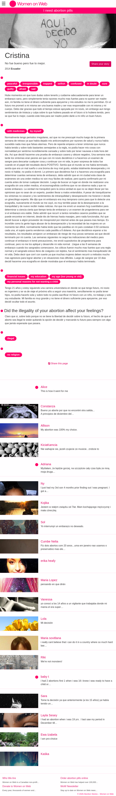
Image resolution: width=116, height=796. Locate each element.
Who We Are (9, 778)
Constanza (48, 406)
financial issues (16, 276)
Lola (43, 618)
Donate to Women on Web (16, 786)
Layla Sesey (49, 715)
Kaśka (45, 754)
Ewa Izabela (49, 734)
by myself (35, 131)
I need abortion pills (58, 10)
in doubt (92, 83)
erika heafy (48, 560)
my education (38, 276)
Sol (43, 522)
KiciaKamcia (49, 445)
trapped (47, 83)
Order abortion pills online (74, 778)
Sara (44, 696)
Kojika (45, 502)
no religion (13, 354)
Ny (42, 483)
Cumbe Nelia (49, 541)
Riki (43, 657)
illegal (10, 338)
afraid (22, 89)
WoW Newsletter (69, 786)
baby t (45, 676)
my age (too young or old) (66, 276)
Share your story (100, 64)
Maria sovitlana (51, 638)
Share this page (58, 363)
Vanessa (46, 599)
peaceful (12, 83)
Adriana (46, 464)
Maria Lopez (49, 580)
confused (76, 83)
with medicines (16, 131)
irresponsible (30, 83)
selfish (61, 83)
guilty (10, 89)
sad (33, 89)
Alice (44, 387)
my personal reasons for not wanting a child (32, 281)
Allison (45, 425)
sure (104, 83)
